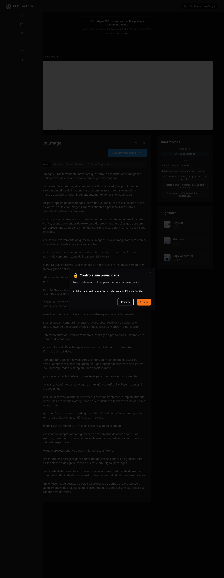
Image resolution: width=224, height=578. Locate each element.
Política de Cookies (133, 291)
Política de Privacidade (86, 291)
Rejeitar (125, 302)
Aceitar (144, 302)
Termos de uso (110, 291)
